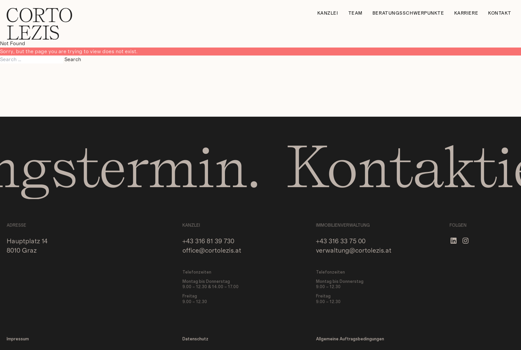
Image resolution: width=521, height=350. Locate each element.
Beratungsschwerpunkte (408, 13)
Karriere (466, 13)
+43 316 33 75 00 (340, 241)
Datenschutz (195, 339)
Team (355, 13)
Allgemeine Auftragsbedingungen (350, 339)
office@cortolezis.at (211, 250)
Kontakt (499, 13)
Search (72, 59)
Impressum (18, 339)
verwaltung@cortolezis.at (353, 250)
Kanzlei (327, 13)
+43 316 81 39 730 (208, 241)
